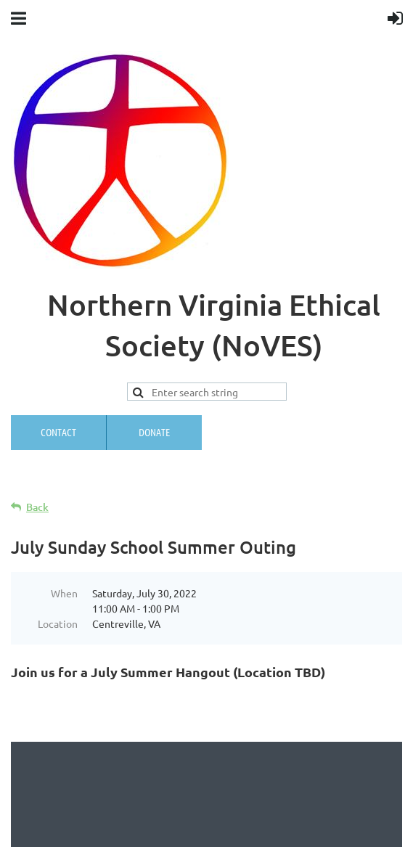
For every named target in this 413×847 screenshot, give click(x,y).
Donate (154, 431)
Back (37, 507)
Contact (58, 431)
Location (58, 623)
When (64, 593)
